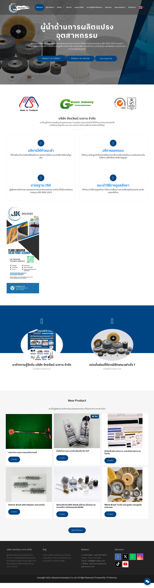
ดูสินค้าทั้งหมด (77, 535)
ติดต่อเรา (132, 7)
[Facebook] (118, 562)
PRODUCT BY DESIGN (80, 58)
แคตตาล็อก (79, 7)
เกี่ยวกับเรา (50, 7)
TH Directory (111, 583)
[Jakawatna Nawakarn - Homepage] (19, 8)
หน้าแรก (39, 7)
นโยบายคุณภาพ (106, 58)
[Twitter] (125, 562)
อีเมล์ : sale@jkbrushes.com (93, 566)
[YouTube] (125, 569)
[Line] (133, 562)
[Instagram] (140, 562)
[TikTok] (118, 569)
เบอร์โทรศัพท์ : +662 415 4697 (94, 560)
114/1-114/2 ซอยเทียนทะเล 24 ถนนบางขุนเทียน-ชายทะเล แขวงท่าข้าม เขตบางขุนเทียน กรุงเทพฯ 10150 (57, 563)
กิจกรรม (108, 7)
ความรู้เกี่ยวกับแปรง (94, 7)
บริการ (69, 7)
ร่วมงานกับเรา (120, 7)
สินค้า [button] (59, 7)
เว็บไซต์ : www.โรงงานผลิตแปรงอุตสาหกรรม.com (94, 570)
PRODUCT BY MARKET (51, 58)
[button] (141, 7)
